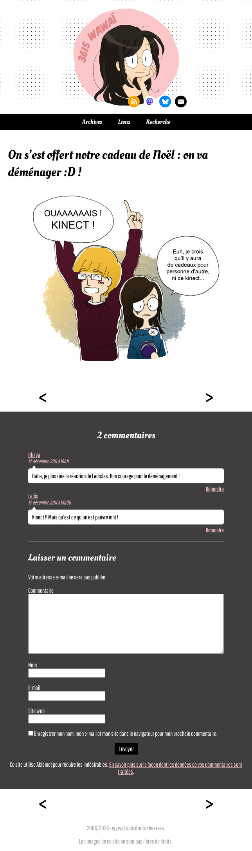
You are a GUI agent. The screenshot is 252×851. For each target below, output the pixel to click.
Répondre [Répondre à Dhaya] (215, 488)
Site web (36, 710)
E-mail (34, 687)
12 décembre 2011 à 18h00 (49, 502)
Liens (124, 122)
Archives (92, 122)
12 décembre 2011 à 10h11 (48, 461)
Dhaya (34, 454)
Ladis (33, 495)
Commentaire (41, 590)
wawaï (118, 827)
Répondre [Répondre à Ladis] (215, 529)
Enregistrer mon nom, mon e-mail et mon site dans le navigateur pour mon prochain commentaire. (126, 733)
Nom (32, 664)
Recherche (158, 122)
